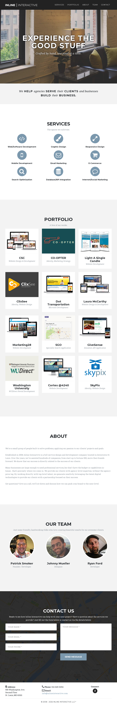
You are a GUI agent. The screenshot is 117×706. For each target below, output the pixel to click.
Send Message (73, 657)
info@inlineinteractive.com (55, 693)
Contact (105, 6)
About (85, 6)
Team (95, 6)
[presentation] (22, 657)
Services (59, 6)
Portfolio (73, 6)
